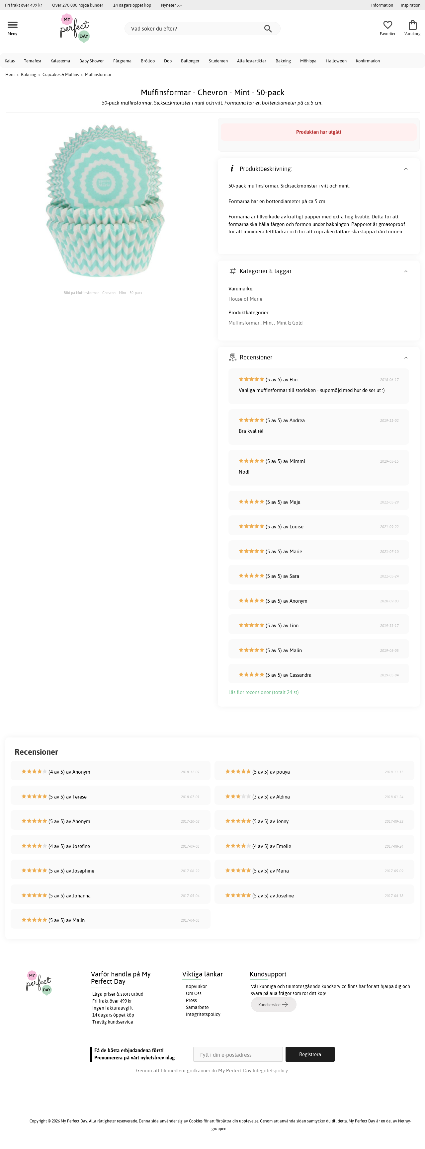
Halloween (336, 60)
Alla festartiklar (251, 60)
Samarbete (197, 1007)
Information (382, 5)
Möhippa (308, 60)
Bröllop (148, 60)
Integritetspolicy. (271, 1070)
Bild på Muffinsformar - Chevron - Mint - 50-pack (103, 292)
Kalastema (60, 60)
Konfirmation (368, 60)
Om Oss (194, 993)
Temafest (32, 60)
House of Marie (245, 299)
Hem (10, 74)
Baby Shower (91, 60)
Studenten (218, 60)
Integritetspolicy (203, 1014)
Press (191, 1000)
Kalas (10, 60)
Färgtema (122, 60)
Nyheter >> (171, 5)
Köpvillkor (196, 986)
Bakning (283, 60)
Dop (168, 60)
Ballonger (190, 60)
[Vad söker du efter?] (203, 28)
